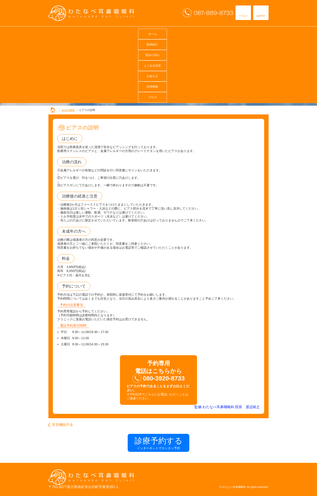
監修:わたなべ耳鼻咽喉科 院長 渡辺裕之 (227, 407)
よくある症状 (158, 33)
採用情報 (220, 33)
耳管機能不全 (62, 425)
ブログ (251, 33)
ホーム (65, 33)
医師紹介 (96, 33)
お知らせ (189, 33)
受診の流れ (127, 33)
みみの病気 (68, 110)
